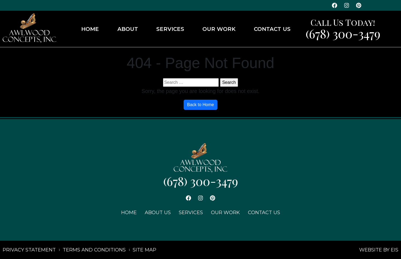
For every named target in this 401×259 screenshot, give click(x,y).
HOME (90, 29)
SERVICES (170, 29)
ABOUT (127, 29)
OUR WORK (219, 29)
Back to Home (200, 104)
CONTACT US (272, 29)
